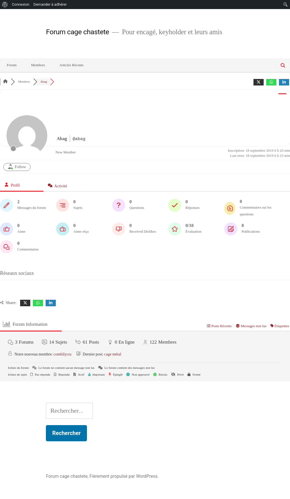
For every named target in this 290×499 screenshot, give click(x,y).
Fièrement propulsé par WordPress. (124, 476)
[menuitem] (5, 4)
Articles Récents (71, 65)
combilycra (62, 354)
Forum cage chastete (77, 32)
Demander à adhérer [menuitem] (50, 4)
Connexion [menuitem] (20, 4)
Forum (12, 65)
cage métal (112, 354)
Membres (38, 65)
